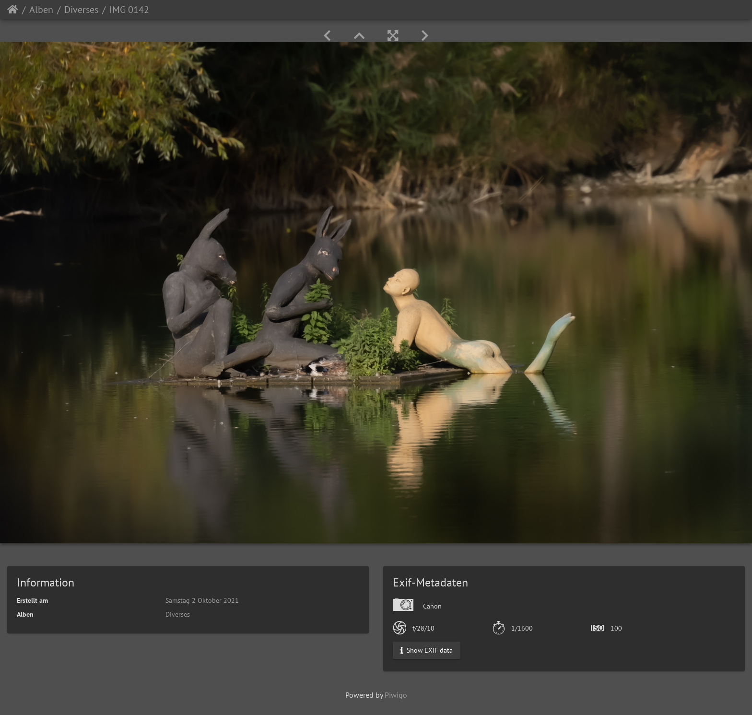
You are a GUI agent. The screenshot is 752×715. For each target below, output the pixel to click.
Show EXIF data (426, 650)
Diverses (81, 9)
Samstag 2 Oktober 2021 (202, 600)
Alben (41, 9)
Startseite (12, 9)
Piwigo (396, 695)
